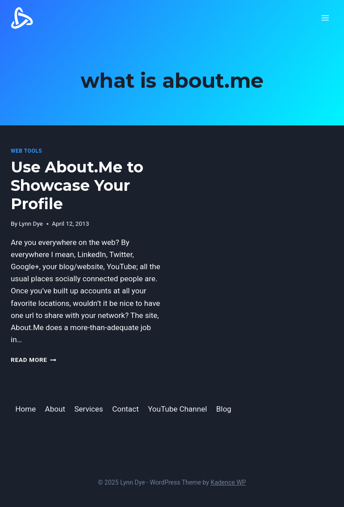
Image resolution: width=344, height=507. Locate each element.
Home (25, 408)
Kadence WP (228, 482)
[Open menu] (325, 18)
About (55, 408)
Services (88, 408)
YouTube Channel (177, 408)
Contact (125, 408)
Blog (223, 408)
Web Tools (26, 151)
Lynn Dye (31, 223)
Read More (33, 359)
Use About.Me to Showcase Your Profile (77, 185)
